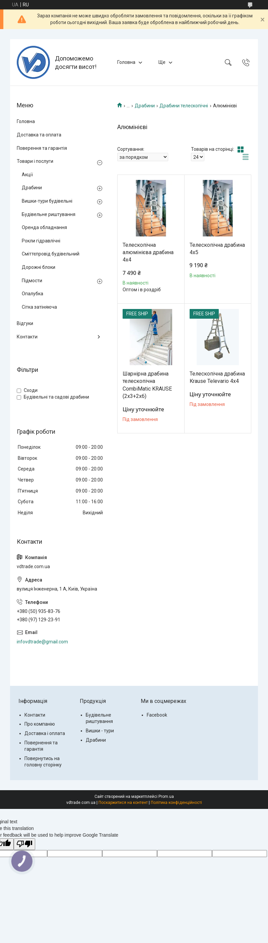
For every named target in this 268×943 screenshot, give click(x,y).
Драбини (145, 105)
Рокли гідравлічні (41, 240)
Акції (27, 174)
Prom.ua (166, 796)
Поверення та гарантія (42, 148)
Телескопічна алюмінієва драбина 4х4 (148, 252)
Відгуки (25, 323)
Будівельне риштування (48, 214)
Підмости (32, 280)
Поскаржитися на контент (123, 802)
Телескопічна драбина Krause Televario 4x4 (217, 377)
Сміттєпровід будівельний (50, 253)
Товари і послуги (35, 161)
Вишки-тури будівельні (47, 201)
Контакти (27, 336)
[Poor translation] (24, 844)
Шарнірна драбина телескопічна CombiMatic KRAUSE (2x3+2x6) (147, 385)
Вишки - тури (100, 730)
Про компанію (39, 724)
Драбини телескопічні (183, 105)
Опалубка (32, 293)
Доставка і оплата (44, 733)
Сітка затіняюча (39, 307)
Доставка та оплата (39, 134)
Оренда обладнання (44, 227)
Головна (126, 62)
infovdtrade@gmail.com (42, 641)
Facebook (157, 715)
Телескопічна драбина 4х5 (217, 248)
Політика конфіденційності (176, 802)
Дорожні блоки (38, 267)
